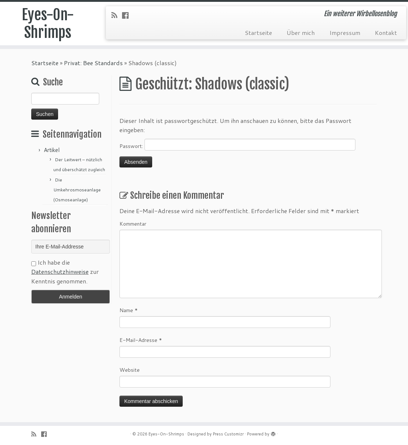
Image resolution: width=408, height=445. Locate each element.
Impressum (344, 32)
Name (128, 310)
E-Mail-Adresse (140, 340)
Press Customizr (228, 434)
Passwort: (237, 145)
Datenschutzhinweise (60, 271)
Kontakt (386, 32)
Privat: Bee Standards (93, 63)
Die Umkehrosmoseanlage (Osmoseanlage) (77, 190)
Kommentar (132, 223)
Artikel (52, 150)
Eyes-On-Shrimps (48, 23)
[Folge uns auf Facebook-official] (127, 15)
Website (129, 370)
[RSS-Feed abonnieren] (116, 15)
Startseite (258, 32)
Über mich (301, 32)
